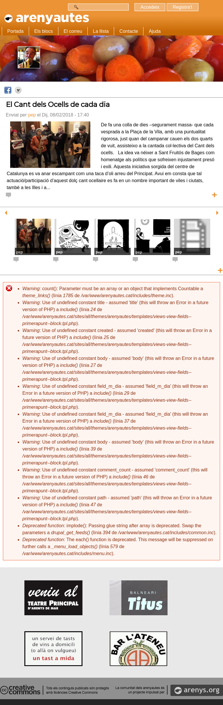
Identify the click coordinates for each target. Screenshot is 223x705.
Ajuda (155, 31)
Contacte (128, 31)
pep (32, 114)
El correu (73, 31)
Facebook (8, 90)
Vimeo (19, 90)
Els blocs (43, 31)
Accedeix (149, 7)
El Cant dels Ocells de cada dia (58, 104)
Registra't (182, 7)
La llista (101, 31)
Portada (15, 31)
